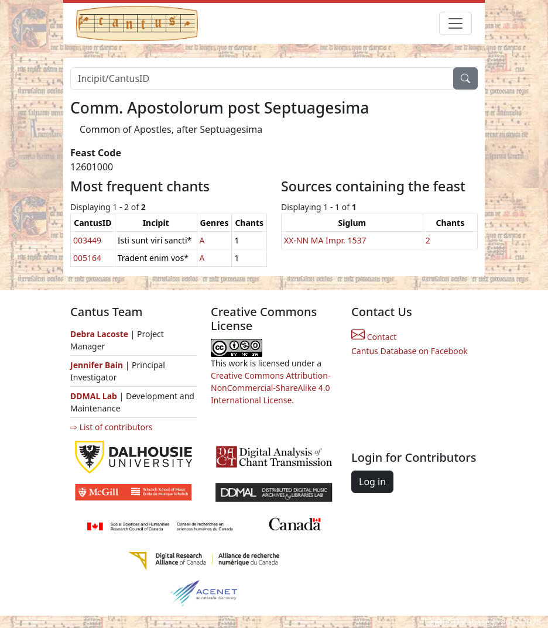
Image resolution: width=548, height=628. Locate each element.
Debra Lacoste (99, 333)
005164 (87, 257)
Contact (373, 336)
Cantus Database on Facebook (409, 350)
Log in (372, 481)
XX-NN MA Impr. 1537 (325, 240)
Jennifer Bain (97, 364)
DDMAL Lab (93, 395)
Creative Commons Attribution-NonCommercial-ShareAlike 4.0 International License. (270, 388)
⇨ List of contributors (111, 427)
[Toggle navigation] (455, 23)
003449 (87, 240)
